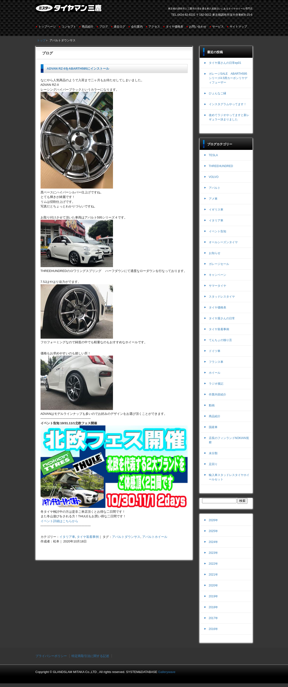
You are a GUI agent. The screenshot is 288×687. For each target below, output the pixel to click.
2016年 (213, 629)
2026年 (213, 520)
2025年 (213, 531)
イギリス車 (216, 209)
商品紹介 (87, 26)
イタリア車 (67, 537)
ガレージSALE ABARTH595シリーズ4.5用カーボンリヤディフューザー (228, 78)
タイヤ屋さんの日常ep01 (225, 63)
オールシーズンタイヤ (223, 242)
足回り (213, 464)
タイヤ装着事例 (88, 537)
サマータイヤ (217, 285)
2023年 (213, 553)
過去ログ (119, 26)
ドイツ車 (214, 351)
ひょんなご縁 (217, 93)
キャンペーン (217, 275)
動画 (212, 405)
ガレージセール (219, 264)
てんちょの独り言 (220, 340)
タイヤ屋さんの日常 (222, 318)
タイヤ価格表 (174, 26)
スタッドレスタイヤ (222, 296)
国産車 (213, 427)
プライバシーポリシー (51, 656)
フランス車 (216, 362)
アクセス (154, 26)
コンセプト (69, 26)
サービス (218, 26)
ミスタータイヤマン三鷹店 (69, 10)
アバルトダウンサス (126, 537)
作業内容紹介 (217, 394)
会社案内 (137, 26)
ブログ (103, 26)
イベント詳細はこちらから (59, 521)
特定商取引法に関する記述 (90, 656)
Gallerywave (167, 672)
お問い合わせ (197, 26)
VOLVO (213, 177)
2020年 (213, 585)
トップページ (47, 26)
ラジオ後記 (216, 383)
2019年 (213, 596)
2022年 (213, 563)
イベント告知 (217, 231)
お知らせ (214, 253)
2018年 (213, 607)
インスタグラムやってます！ (227, 104)
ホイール (214, 372)
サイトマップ (238, 26)
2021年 (213, 574)
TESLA (213, 155)
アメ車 (213, 198)
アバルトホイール (154, 537)
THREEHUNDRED (221, 166)
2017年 (213, 618)
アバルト (214, 188)
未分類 (213, 453)
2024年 (213, 542)
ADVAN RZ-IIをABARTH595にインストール (78, 68)
